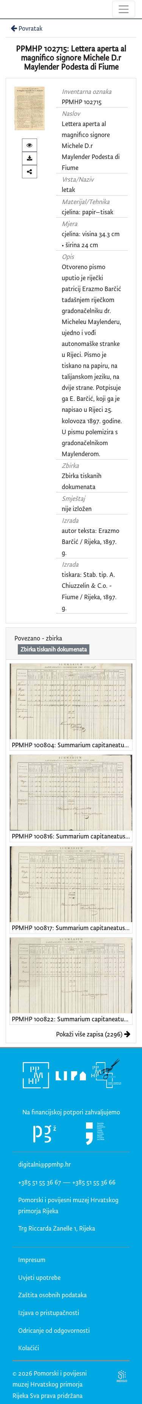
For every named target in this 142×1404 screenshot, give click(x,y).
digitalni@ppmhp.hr (44, 1164)
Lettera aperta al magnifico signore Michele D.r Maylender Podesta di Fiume (91, 145)
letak (68, 189)
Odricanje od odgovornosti (54, 1330)
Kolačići (28, 1347)
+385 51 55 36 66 (93, 1182)
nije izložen (77, 508)
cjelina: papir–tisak (87, 211)
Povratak (25, 28)
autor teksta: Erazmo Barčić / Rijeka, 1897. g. (90, 541)
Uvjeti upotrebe (39, 1277)
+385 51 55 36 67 (39, 1182)
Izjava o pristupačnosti (48, 1312)
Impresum (31, 1259)
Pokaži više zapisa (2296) (93, 1034)
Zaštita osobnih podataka (52, 1294)
